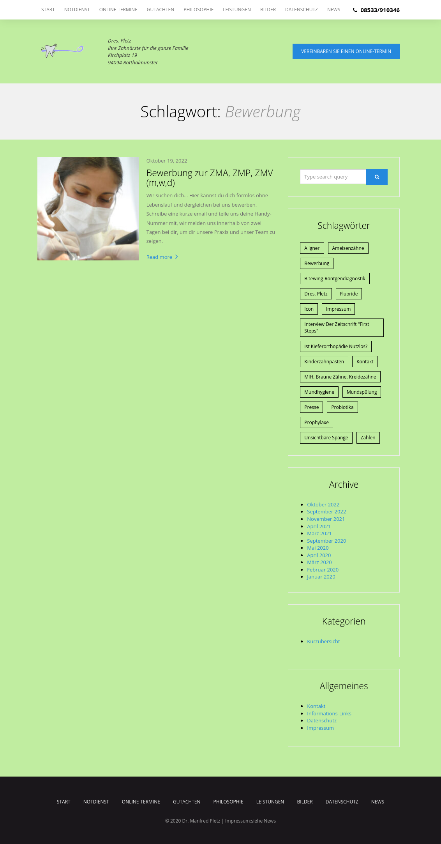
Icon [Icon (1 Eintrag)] (309, 309)
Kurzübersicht (323, 641)
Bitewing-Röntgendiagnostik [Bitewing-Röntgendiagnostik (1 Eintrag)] (334, 278)
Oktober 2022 (323, 504)
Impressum (320, 727)
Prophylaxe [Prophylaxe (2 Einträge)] (316, 422)
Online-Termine (118, 9)
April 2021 (319, 526)
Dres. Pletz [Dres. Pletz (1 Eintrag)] (315, 293)
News (333, 9)
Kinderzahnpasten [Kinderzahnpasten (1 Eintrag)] (324, 361)
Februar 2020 (323, 569)
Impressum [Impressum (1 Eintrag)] (338, 309)
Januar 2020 (321, 576)
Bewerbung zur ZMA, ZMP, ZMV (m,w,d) (209, 177)
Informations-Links (329, 713)
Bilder (268, 9)
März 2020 (319, 562)
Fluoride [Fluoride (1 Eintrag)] (349, 293)
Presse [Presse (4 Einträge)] (311, 407)
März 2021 (319, 533)
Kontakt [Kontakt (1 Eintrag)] (364, 361)
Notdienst (77, 9)
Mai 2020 (317, 547)
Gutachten (160, 9)
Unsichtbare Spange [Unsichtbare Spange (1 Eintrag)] (326, 437)
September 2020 (326, 540)
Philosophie (198, 9)
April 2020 (319, 555)
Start (48, 9)
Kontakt (316, 706)
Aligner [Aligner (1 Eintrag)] (311, 248)
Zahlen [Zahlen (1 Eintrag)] (368, 437)
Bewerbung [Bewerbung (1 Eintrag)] (316, 263)
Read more (162, 256)
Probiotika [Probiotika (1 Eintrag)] (342, 407)
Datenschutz (301, 9)
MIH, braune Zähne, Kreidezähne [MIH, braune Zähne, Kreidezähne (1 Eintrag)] (340, 376)
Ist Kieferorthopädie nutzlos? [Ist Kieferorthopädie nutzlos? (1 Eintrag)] (335, 346)
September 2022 (326, 511)
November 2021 (326, 518)
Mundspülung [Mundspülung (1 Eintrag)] (362, 392)
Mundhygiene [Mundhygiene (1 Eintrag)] (319, 392)
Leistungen (237, 9)
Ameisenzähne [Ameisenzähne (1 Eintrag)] (348, 248)
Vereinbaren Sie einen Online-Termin (346, 51)
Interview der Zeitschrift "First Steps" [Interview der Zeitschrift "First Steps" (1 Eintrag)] (336, 327)
